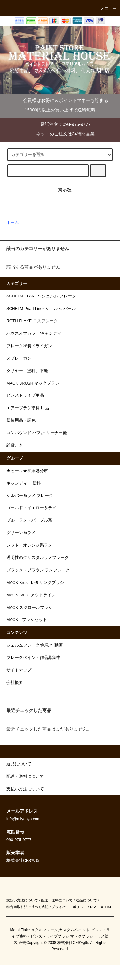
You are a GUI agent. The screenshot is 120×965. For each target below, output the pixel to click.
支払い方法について (22, 900)
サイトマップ (18, 670)
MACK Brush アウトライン (31, 595)
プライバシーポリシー (69, 907)
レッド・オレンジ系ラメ (29, 545)
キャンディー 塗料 (23, 483)
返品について (86, 900)
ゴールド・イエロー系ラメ (31, 508)
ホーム (12, 222)
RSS (93, 907)
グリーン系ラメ (21, 533)
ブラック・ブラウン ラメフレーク (38, 570)
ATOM (106, 907)
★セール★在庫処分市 (27, 471)
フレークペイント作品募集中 (33, 657)
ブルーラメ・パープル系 (29, 520)
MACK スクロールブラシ (29, 607)
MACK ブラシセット (26, 619)
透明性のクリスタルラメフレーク (37, 557)
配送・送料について (57, 900)
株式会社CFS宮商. (73, 942)
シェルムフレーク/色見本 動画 (34, 645)
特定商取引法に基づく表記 (27, 907)
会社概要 (14, 682)
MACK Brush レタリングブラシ (35, 582)
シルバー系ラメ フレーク (29, 496)
